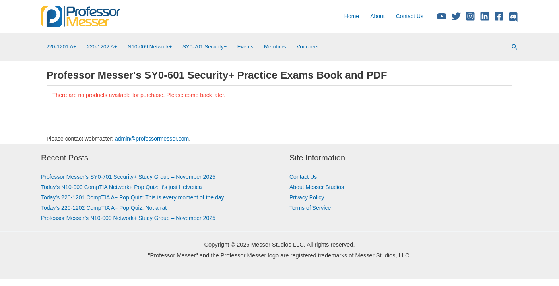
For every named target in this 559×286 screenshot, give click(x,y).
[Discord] (513, 17)
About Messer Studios (316, 187)
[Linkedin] (484, 16)
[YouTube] (441, 16)
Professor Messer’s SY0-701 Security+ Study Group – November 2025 (128, 177)
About (377, 16)
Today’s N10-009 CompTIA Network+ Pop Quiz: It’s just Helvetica (121, 187)
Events (245, 47)
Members (275, 47)
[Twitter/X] (456, 16)
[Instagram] (470, 16)
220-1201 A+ (61, 47)
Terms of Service (310, 208)
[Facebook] (499, 16)
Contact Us (409, 16)
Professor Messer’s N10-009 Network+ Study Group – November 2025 (128, 218)
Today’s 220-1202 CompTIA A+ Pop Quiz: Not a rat (104, 208)
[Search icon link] (514, 46)
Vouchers (307, 47)
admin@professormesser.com (152, 138)
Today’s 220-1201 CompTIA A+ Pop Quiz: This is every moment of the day (132, 197)
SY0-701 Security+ (204, 47)
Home (351, 16)
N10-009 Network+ (150, 47)
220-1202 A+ (102, 47)
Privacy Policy (306, 197)
